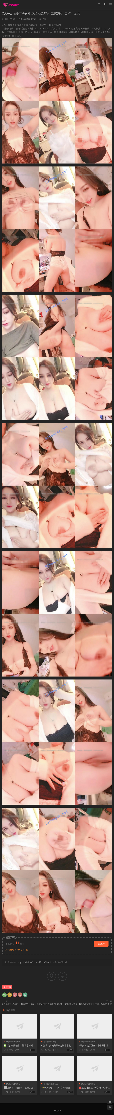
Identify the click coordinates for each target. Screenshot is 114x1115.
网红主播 (7, 987)
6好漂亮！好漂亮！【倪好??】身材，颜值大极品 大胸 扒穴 (29, 1004)
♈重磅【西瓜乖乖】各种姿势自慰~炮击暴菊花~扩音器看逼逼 (93, 1087)
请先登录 (101, 943)
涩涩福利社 (11, 4)
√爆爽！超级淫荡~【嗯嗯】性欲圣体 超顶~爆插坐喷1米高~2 (94, 1045)
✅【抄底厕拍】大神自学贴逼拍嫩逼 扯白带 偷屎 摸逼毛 (18, 1045)
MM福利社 (57, 1111)
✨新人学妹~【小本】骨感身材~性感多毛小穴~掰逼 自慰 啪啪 (56, 1087)
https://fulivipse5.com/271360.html (34, 962)
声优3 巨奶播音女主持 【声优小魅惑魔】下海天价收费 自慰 (84, 1004)
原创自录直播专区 (28, 19)
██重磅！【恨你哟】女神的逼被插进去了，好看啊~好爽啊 (19, 1087)
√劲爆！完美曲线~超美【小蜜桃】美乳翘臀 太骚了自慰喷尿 (56, 1045)
